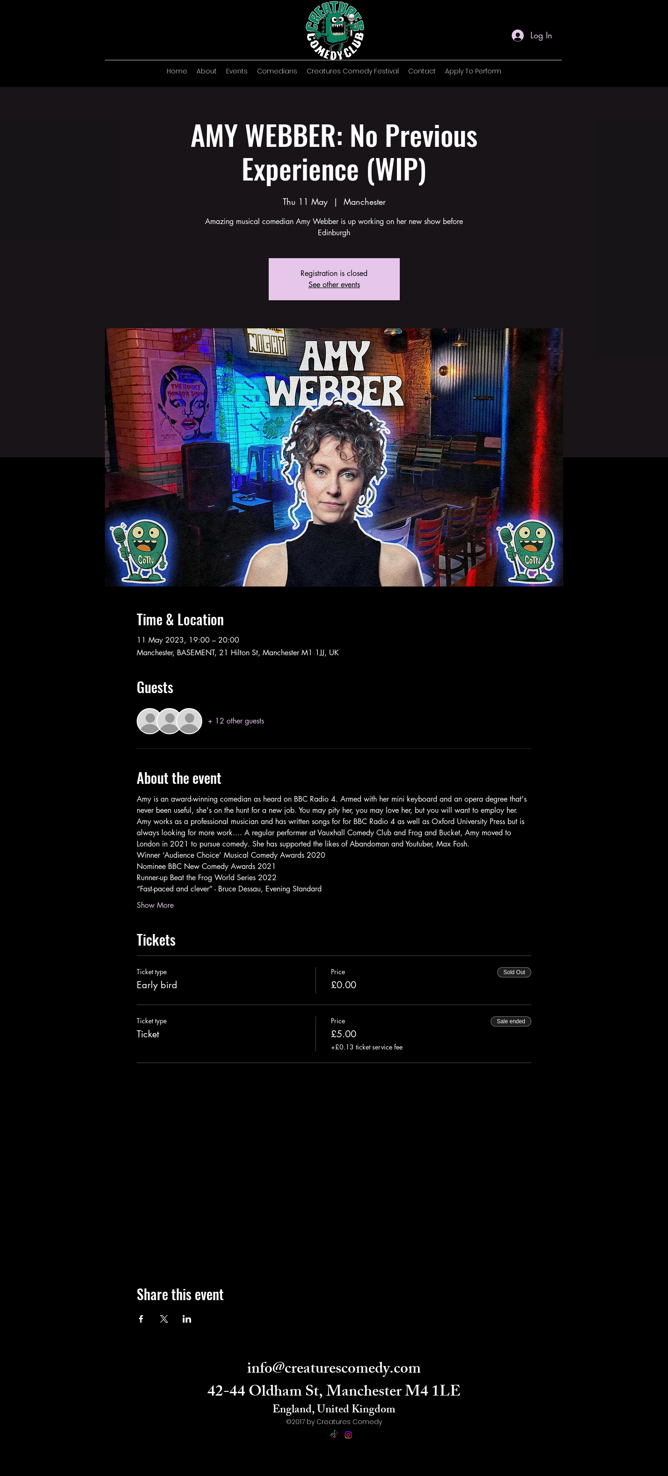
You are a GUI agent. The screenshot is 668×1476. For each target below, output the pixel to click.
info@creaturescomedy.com (334, 1370)
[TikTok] (334, 1435)
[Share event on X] (164, 1319)
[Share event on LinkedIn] (187, 1319)
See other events (334, 284)
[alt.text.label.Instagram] (549, 73)
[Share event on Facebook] (141, 1319)
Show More (155, 905)
